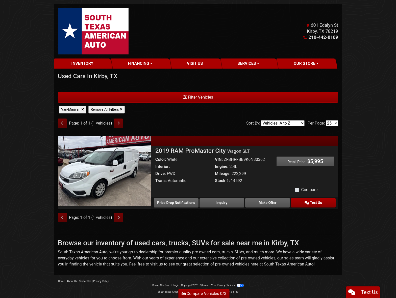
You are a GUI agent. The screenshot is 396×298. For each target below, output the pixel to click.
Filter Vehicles (198, 97)
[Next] (118, 123)
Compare (309, 189)
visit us (156, 264)
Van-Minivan (72, 109)
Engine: (221, 166)
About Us (72, 281)
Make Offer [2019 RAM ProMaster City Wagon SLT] (267, 203)
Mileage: (223, 173)
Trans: (161, 180)
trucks (227, 252)
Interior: (162, 166)
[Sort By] (283, 123)
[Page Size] (332, 123)
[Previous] (62, 123)
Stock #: (222, 180)
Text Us (313, 203)
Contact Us (85, 281)
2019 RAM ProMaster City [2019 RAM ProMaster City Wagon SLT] (202, 150)
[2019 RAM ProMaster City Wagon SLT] (104, 170)
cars (216, 252)
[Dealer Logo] (93, 31)
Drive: (160, 173)
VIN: (219, 159)
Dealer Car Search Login (165, 285)
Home (61, 281)
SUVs (239, 252)
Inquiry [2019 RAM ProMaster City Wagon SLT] (222, 203)
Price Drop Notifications (176, 203)
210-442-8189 (323, 37)
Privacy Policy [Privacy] (101, 281)
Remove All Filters (106, 109)
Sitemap (204, 285)
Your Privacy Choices (227, 285)
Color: (160, 159)
